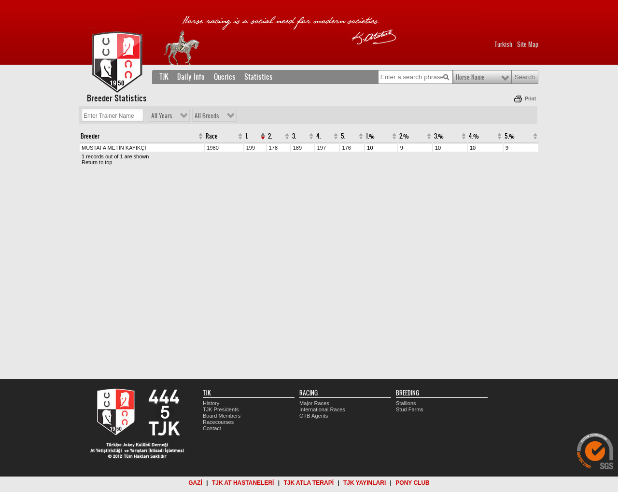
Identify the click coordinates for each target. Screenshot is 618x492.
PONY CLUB (412, 482)
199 (250, 148)
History (211, 403)
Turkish (503, 44)
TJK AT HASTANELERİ (243, 482)
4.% (474, 136)
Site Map (527, 44)
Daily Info (191, 76)
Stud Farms (409, 409)
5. (343, 136)
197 (321, 148)
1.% (370, 136)
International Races (322, 409)
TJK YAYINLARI (364, 482)
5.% (510, 136)
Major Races (314, 403)
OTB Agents (313, 416)
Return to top (97, 162)
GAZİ (195, 482)
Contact (212, 428)
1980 (212, 148)
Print (530, 98)
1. (246, 136)
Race (212, 136)
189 (297, 148)
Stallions (406, 403)
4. (318, 136)
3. (294, 136)
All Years (161, 116)
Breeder (90, 136)
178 (273, 148)
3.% (439, 136)
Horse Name (470, 77)
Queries (225, 76)
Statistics (258, 76)
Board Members (221, 416)
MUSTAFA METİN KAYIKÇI (114, 148)
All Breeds (207, 116)
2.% (404, 136)
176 (346, 148)
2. (270, 136)
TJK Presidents (221, 409)
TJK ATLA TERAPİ (308, 482)
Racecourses (218, 422)
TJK (164, 76)
